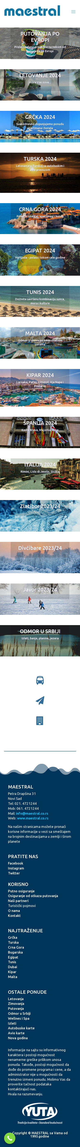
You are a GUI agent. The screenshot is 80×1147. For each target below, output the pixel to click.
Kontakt (14, 915)
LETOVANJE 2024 (40, 75)
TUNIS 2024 (40, 292)
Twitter (14, 873)
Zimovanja (16, 1003)
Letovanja (16, 999)
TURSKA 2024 (40, 159)
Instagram (16, 868)
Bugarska (15, 952)
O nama (14, 911)
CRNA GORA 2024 (40, 209)
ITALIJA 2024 (40, 464)
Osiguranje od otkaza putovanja (33, 896)
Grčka (12, 937)
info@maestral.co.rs (32, 813)
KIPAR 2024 (40, 375)
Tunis (12, 962)
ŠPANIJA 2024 (40, 423)
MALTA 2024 (40, 333)
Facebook (15, 863)
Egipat (13, 957)
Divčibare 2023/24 (40, 548)
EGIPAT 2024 (40, 250)
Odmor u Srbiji (19, 1013)
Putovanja (16, 1008)
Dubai (12, 967)
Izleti (12, 1023)
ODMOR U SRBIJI (40, 631)
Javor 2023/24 (40, 590)
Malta (12, 977)
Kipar (12, 972)
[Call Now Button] (9, 1138)
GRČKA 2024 (40, 117)
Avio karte (16, 1033)
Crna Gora (16, 947)
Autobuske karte (21, 1028)
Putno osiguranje (21, 891)
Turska (13, 942)
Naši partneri (18, 901)
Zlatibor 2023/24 (40, 506)
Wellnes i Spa (18, 1018)
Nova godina (18, 1038)
